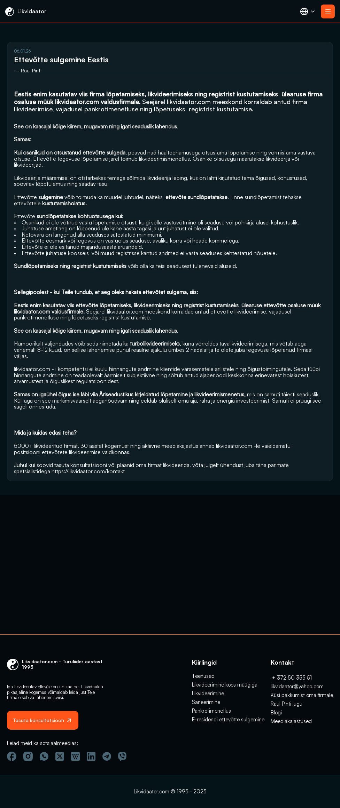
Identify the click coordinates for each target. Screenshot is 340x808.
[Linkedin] (91, 756)
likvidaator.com (36, 116)
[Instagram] (28, 756)
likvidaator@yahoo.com (297, 681)
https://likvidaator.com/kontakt (50, 603)
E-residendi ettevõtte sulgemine (228, 714)
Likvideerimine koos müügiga (224, 679)
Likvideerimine (208, 687)
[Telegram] (106, 756)
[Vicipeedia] (75, 756)
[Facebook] (11, 756)
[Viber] (122, 756)
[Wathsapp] (44, 756)
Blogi (276, 707)
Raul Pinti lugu (286, 698)
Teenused (203, 670)
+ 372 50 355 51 (291, 672)
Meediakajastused (291, 715)
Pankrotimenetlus (211, 705)
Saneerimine (206, 696)
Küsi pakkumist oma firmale (302, 689)
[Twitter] (59, 756)
